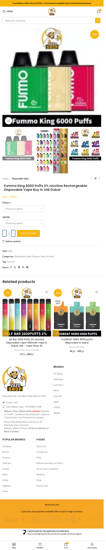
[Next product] (99, 179)
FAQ (38, 457)
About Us (41, 446)
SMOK (56, 413)
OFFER (6, 217)
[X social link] (15, 267)
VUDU (56, 407)
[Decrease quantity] (4, 233)
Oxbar (5, 480)
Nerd (56, 390)
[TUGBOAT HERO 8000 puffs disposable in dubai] (77, 312)
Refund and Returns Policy (49, 463)
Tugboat (6, 485)
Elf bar (5, 451)
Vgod (56, 401)
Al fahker (7, 446)
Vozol (5, 491)
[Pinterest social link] (19, 267)
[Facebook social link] (11, 267)
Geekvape (58, 379)
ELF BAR (35, 350)
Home (5, 178)
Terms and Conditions (47, 468)
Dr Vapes (58, 373)
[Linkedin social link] (23, 267)
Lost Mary (58, 384)
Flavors (6, 202)
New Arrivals (47, 256)
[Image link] (14, 378)
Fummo (36, 256)
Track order (42, 485)
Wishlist (40, 474)
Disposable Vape (20, 178)
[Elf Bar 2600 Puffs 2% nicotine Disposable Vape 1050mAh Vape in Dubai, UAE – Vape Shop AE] (26, 312)
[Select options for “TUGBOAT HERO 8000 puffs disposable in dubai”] (56, 333)
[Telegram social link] (27, 267)
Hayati (5, 468)
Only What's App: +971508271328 (23, 406)
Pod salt (57, 396)
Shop (38, 480)
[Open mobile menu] (8, 11)
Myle (4, 474)
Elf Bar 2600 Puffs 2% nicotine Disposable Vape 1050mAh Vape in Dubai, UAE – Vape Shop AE (26, 342)
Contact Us (42, 451)
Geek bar (6, 463)
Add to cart (28, 233)
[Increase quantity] (13, 233)
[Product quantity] (8, 233)
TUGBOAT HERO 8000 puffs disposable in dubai (77, 341)
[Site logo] (52, 11)
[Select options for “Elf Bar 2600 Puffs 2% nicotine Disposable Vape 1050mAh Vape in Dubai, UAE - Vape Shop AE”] (5, 333)
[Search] (51, 20)
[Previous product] (91, 179)
